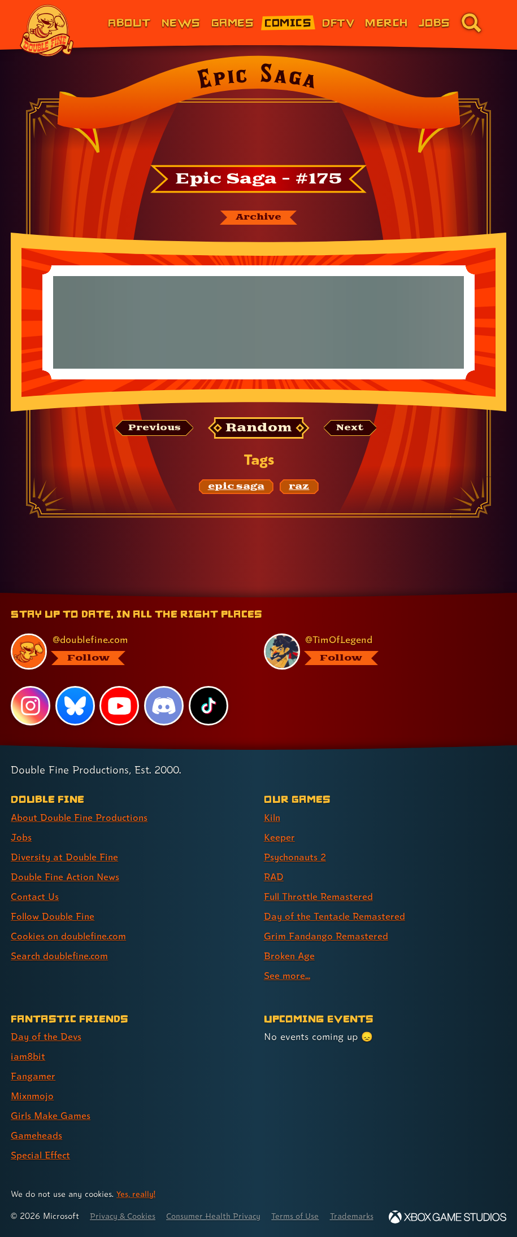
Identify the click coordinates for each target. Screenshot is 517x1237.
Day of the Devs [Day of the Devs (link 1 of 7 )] (47, 1022)
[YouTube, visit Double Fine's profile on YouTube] (120, 691)
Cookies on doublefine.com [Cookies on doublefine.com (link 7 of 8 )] (71, 922)
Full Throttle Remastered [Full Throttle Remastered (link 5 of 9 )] (320, 882)
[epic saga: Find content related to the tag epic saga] (236, 487)
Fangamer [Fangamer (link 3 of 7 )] (34, 1062)
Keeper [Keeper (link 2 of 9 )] (279, 823)
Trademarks (365, 1202)
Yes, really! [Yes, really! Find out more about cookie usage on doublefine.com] (136, 1179)
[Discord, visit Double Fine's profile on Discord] (164, 691)
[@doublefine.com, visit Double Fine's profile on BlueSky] (125, 637)
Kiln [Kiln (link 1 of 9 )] (272, 803)
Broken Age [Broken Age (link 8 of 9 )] (290, 941)
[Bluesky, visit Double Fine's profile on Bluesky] (75, 691)
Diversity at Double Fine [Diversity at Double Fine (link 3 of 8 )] (66, 843)
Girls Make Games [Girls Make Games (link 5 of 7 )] (52, 1101)
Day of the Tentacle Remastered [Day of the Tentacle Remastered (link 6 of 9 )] (337, 902)
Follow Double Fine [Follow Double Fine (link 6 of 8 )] (54, 902)
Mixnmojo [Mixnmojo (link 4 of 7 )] (33, 1081)
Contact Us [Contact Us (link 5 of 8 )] (35, 882)
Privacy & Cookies (125, 1202)
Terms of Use (306, 1202)
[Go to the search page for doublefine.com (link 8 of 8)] (471, 22)
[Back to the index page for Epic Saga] (258, 107)
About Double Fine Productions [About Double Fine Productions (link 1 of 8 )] (82, 803)
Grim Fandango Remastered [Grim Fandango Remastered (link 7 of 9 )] (327, 922)
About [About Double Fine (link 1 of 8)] (129, 22)
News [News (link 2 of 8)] (181, 22)
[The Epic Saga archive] (259, 218)
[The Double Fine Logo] (46, 30)
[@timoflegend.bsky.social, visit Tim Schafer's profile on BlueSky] (378, 637)
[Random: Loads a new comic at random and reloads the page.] (258, 428)
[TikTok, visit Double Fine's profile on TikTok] (208, 691)
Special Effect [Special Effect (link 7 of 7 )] (42, 1141)
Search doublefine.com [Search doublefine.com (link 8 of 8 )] (61, 941)
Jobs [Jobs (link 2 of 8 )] (21, 823)
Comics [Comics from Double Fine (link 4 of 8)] (287, 22)
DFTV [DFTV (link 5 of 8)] (338, 22)
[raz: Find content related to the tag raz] (299, 487)
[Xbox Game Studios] (447, 1216)
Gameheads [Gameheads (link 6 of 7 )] (37, 1121)
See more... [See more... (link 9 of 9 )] (287, 961)
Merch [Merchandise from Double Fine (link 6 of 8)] (386, 22)
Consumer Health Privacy (220, 1202)
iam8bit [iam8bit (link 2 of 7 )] (28, 1042)
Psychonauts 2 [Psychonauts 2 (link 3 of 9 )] (297, 843)
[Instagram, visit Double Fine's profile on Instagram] (30, 691)
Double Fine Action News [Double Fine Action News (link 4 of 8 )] (67, 862)
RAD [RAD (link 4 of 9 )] (274, 862)
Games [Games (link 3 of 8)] (232, 22)
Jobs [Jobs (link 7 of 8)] (434, 22)
